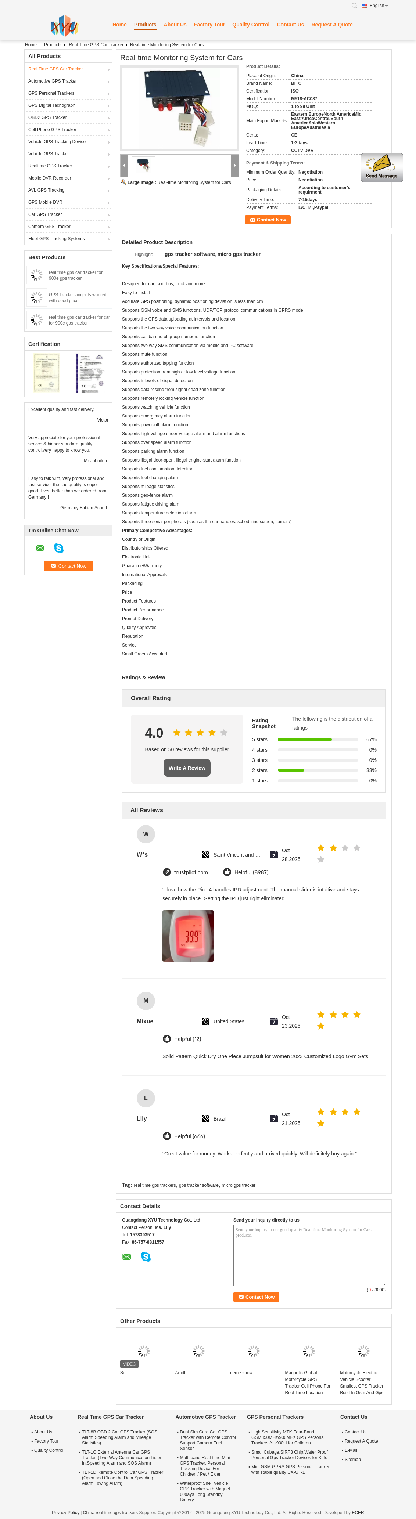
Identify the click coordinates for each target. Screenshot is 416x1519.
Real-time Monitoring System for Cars (194, 182)
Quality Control (250, 25)
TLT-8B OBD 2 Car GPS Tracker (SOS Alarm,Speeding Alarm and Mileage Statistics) (119, 1437)
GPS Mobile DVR (45, 202)
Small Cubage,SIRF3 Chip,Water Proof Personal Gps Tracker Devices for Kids (289, 1455)
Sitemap (353, 1459)
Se (123, 1372)
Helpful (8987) (251, 872)
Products (145, 25)
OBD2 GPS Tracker (47, 117)
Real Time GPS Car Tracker (96, 44)
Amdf (180, 1372)
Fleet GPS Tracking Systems (56, 238)
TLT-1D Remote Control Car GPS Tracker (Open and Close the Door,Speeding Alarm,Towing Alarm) (122, 1478)
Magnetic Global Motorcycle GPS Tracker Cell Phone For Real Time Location (308, 1382)
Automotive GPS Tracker (52, 81)
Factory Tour (209, 25)
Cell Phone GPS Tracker (52, 129)
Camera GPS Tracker (49, 226)
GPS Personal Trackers (51, 93)
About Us (175, 25)
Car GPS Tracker (45, 214)
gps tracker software (199, 1185)
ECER (358, 1512)
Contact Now (271, 220)
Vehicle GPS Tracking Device (57, 141)
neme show (241, 1372)
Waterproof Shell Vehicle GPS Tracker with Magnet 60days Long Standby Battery (205, 1491)
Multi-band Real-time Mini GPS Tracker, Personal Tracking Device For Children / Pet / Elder (205, 1466)
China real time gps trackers (110, 1512)
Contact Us (290, 25)
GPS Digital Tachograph (51, 105)
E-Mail (351, 1450)
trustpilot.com (191, 872)
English (379, 5)
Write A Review (187, 768)
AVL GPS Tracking (46, 190)
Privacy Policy (65, 1512)
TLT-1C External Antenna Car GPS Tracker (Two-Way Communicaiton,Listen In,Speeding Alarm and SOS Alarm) (122, 1458)
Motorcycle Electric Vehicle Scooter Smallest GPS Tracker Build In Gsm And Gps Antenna (361, 1386)
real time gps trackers (155, 1185)
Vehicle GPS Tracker (48, 153)
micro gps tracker (238, 1185)
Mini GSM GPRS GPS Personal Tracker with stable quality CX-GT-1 (290, 1469)
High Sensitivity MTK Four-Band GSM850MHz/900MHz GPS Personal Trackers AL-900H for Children (287, 1437)
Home (119, 25)
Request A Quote (332, 25)
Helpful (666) (189, 1136)
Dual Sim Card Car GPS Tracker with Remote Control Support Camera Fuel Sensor (208, 1440)
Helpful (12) (187, 1039)
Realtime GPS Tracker (50, 166)
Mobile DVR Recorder (49, 178)
